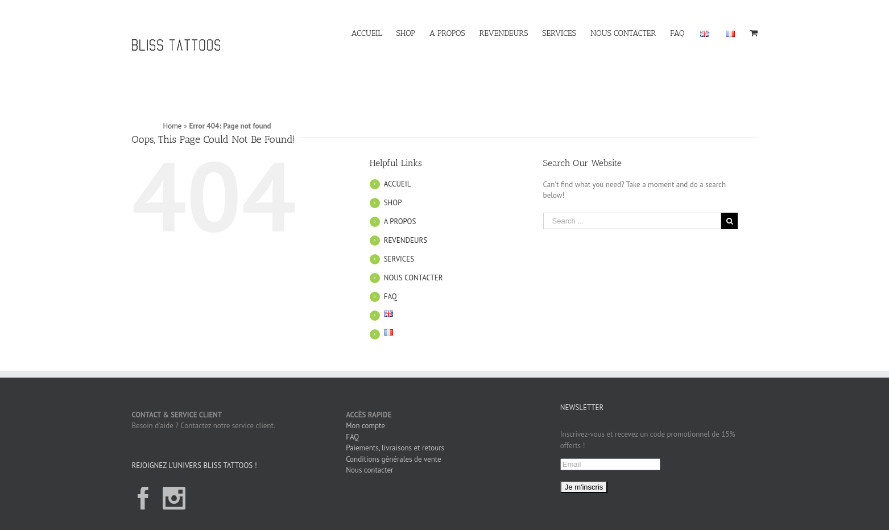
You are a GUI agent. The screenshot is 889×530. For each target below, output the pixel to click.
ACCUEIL (397, 162)
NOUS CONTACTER (413, 256)
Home (172, 105)
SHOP (393, 181)
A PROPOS (400, 200)
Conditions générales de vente (393, 437)
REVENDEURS (405, 218)
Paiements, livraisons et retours (395, 427)
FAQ (390, 275)
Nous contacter (369, 449)
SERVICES (399, 237)
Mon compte (365, 404)
